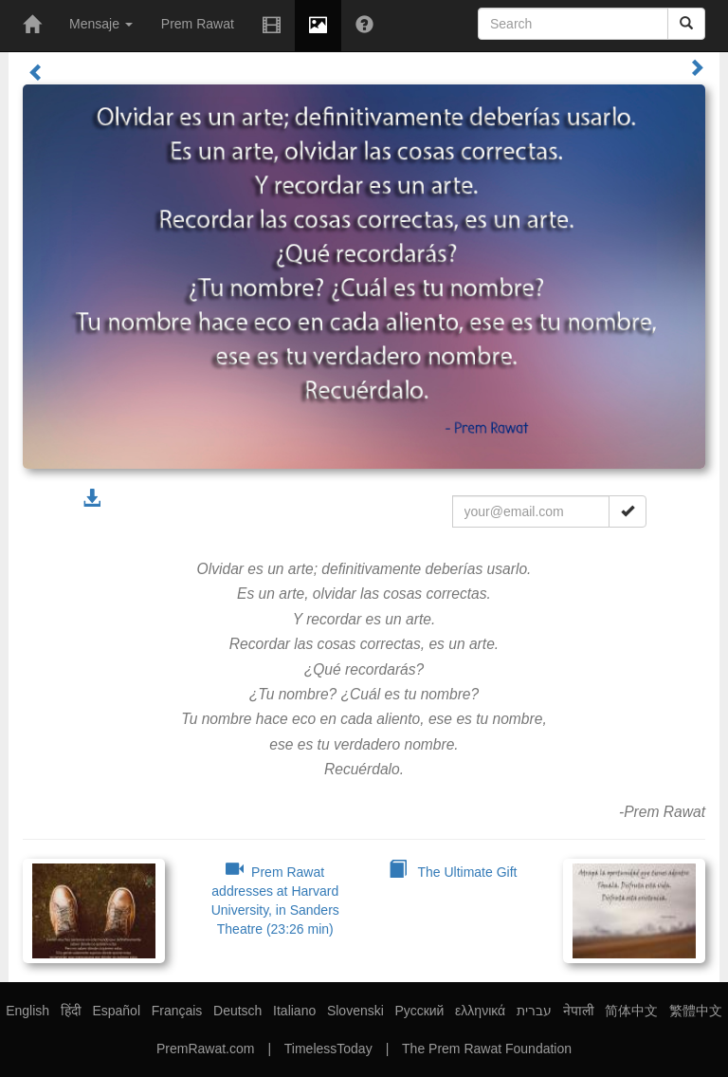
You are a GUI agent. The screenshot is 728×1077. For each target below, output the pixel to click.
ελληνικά (480, 1010)
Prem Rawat (197, 23)
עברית (534, 1010)
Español (116, 1010)
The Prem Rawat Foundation (487, 1048)
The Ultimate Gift (453, 872)
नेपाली (578, 1010)
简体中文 (631, 1010)
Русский (419, 1010)
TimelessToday (328, 1048)
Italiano (294, 1010)
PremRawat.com (205, 1048)
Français (177, 1010)
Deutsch (237, 1010)
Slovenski (355, 1010)
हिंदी (71, 1010)
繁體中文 (695, 1010)
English (27, 1010)
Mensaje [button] (101, 23)
